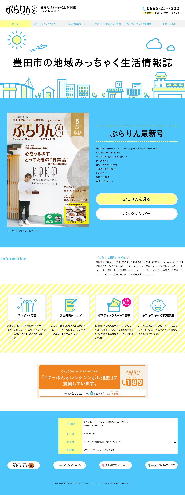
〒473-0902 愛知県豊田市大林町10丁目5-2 (102, 442)
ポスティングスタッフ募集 (108, 24)
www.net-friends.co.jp (93, 426)
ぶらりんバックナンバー (46, 24)
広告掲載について (77, 24)
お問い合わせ (169, 24)
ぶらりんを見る (137, 199)
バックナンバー (137, 214)
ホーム (15, 24)
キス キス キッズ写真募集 (138, 24)
